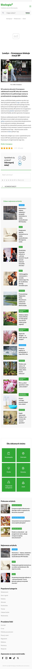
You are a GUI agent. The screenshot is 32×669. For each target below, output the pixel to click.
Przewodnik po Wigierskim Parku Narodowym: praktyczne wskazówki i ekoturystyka (23, 299)
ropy (18, 102)
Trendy (3, 609)
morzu (10, 131)
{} (21, 180)
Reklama (3, 642)
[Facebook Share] (20, 158)
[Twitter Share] (24, 158)
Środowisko (4, 605)
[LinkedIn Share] (20, 163)
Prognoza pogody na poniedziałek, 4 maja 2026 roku (23, 351)
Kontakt (3, 625)
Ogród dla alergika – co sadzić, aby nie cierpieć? (23, 336)
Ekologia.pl (9, 18)
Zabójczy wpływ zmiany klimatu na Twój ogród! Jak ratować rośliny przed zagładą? (23, 319)
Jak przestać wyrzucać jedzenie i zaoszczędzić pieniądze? (21, 522)
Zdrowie (3, 602)
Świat (24, 18)
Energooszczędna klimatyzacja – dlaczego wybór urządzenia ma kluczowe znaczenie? (21, 510)
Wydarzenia (4, 615)
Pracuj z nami (5, 635)
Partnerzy (4, 645)
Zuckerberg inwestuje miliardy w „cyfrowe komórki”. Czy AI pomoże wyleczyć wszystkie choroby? (23, 257)
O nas (2, 628)
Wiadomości (17, 18)
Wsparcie (3, 648)
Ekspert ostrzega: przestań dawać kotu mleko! (23, 401)
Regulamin (4, 638)
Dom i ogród (4, 595)
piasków (11, 111)
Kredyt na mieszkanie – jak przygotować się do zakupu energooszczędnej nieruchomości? (19, 534)
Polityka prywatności (7, 632)
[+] (23, 180)
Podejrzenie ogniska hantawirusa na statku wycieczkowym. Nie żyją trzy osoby (23, 236)
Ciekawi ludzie (5, 612)
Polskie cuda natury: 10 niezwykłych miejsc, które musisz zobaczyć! (22, 368)
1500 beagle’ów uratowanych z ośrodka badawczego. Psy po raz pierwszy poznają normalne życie (24, 279)
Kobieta (3, 599)
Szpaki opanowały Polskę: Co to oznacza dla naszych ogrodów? (22, 417)
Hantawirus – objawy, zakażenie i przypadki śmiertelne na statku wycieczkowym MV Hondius (23, 215)
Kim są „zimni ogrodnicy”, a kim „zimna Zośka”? (24, 384)
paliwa (3, 121)
